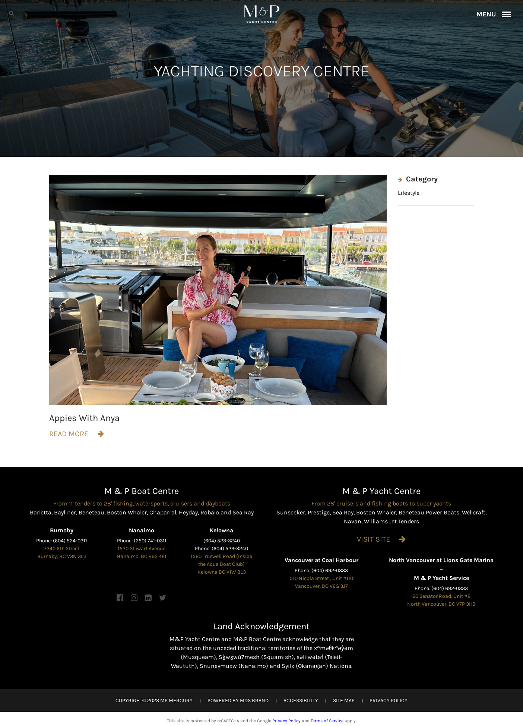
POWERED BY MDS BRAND (238, 700)
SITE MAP (344, 700)
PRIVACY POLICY (389, 700)
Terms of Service (327, 720)
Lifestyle (408, 192)
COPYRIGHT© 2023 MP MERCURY (154, 700)
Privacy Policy (286, 720)
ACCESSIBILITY (300, 700)
